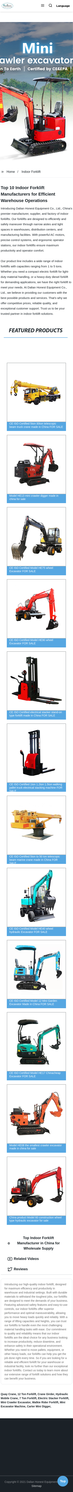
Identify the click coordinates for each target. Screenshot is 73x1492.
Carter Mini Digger (38, 1406)
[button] (42, 6)
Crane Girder (46, 1394)
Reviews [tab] (18, 1269)
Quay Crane (8, 1394)
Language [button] (63, 5)
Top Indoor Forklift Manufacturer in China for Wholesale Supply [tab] (34, 1243)
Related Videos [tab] (23, 1259)
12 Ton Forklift (27, 1394)
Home (11, 171)
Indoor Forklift (31, 171)
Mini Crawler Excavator (16, 1402)
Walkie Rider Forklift (45, 1402)
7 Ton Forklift (27, 1398)
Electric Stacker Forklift (53, 1398)
